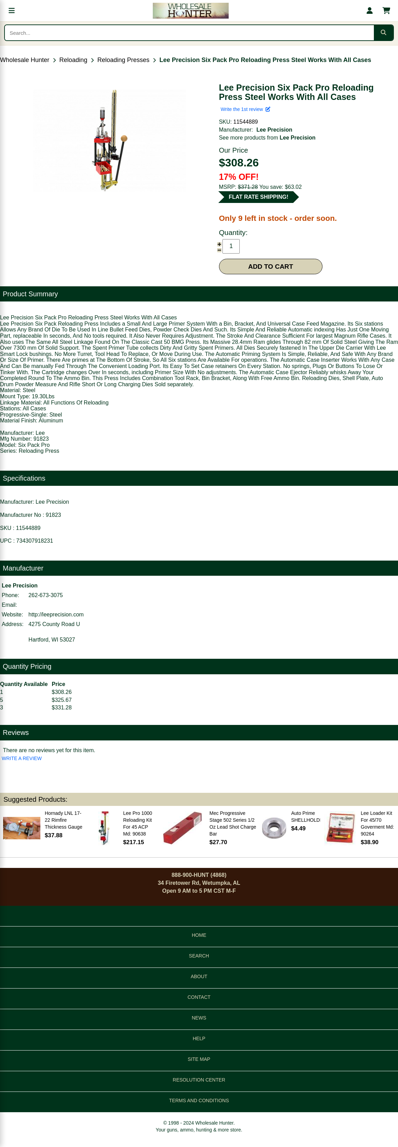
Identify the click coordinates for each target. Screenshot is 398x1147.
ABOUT (199, 976)
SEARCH (199, 956)
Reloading (73, 60)
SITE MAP (199, 1059)
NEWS (199, 1018)
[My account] (369, 10)
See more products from (267, 138)
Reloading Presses (123, 60)
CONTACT (199, 997)
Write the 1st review (245, 109)
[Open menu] (11, 10)
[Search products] (189, 32)
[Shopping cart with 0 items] (386, 10)
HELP (199, 1038)
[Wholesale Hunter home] (190, 11)
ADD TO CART (270, 266)
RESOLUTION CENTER (199, 1080)
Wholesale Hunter (24, 60)
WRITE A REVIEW (22, 758)
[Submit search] (383, 32)
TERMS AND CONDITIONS (199, 1100)
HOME (199, 935)
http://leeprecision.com (56, 614)
